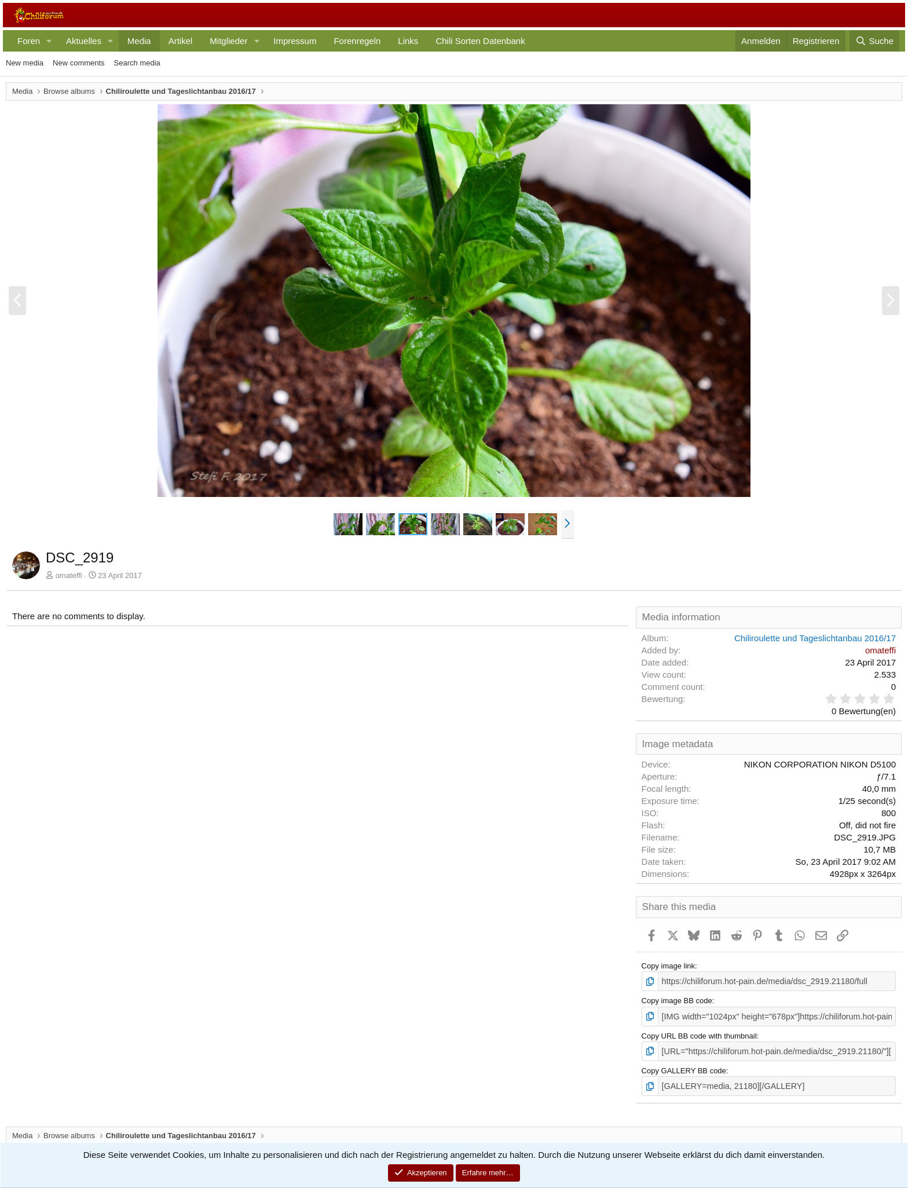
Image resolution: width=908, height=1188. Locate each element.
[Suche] (874, 41)
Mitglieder (228, 41)
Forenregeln (357, 41)
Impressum (294, 41)
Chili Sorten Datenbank (480, 41)
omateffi (69, 575)
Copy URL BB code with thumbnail (699, 1033)
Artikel (181, 41)
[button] (49, 41)
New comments (79, 63)
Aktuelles (83, 41)
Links (408, 41)
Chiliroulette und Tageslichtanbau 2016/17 (815, 638)
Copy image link (668, 966)
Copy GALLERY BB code (684, 1067)
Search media (137, 63)
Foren (28, 41)
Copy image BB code (677, 1000)
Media (139, 41)
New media (24, 63)
